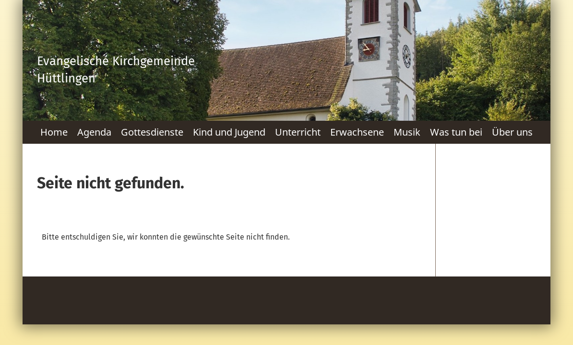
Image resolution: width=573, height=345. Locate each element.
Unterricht (298, 132)
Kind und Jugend (229, 132)
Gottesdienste (152, 132)
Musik (407, 132)
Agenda (94, 132)
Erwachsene (357, 132)
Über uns (512, 132)
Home (54, 132)
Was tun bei (456, 132)
